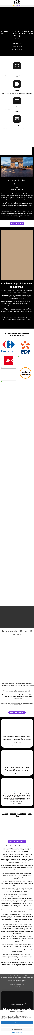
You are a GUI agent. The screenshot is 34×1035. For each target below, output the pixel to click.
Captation (24, 977)
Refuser (17, 1026)
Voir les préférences (17, 1029)
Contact (28, 975)
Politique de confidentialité (20, 981)
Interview (28, 977)
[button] (32, 1011)
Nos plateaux (14, 975)
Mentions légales (11, 981)
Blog (32, 977)
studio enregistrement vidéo (6, 977)
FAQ (26, 975)
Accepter (17, 1022)
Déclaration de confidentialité (17, 1032)
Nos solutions (19, 975)
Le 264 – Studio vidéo (7, 975)
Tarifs (24, 975)
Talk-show (15, 977)
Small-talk (19, 977)
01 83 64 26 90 (17, 986)
